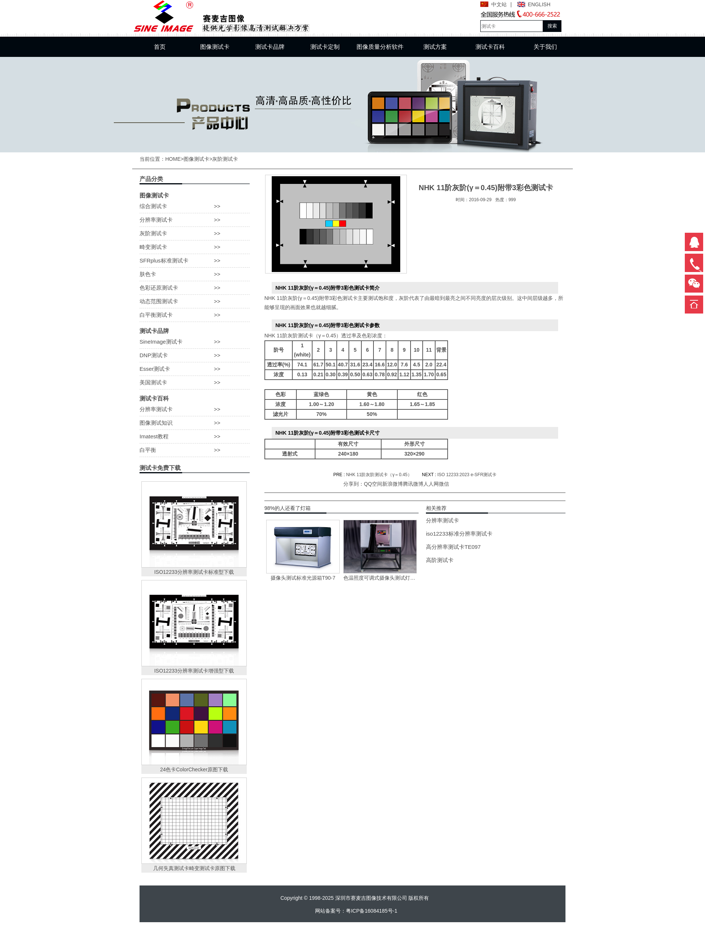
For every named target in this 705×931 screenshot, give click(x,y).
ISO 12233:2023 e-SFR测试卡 (466, 474)
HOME (173, 159)
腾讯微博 (413, 484)
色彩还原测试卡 (195, 287)
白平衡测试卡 (195, 315)
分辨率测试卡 (195, 220)
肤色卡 (195, 274)
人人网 (431, 484)
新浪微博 (392, 484)
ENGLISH (539, 4)
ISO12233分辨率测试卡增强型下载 (194, 671)
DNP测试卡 (195, 355)
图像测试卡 (214, 47)
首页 (160, 47)
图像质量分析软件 (380, 47)
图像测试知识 (195, 423)
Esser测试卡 (195, 369)
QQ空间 (373, 484)
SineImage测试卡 (195, 341)
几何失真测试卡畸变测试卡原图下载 (194, 868)
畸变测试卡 (195, 247)
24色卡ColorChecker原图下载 (194, 769)
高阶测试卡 (439, 560)
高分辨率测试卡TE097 (453, 547)
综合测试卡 (195, 206)
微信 (444, 484)
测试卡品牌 (270, 47)
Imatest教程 (195, 436)
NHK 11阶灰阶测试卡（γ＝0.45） (379, 474)
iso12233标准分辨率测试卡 (459, 533)
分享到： (353, 484)
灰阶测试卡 (225, 159)
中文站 (499, 4)
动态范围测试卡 (195, 301)
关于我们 (545, 47)
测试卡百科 (490, 47)
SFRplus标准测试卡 (195, 260)
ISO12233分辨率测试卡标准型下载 (194, 572)
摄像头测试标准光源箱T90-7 (303, 578)
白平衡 (195, 450)
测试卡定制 (325, 47)
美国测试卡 (195, 382)
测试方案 (435, 47)
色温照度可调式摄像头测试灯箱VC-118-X (380, 578)
